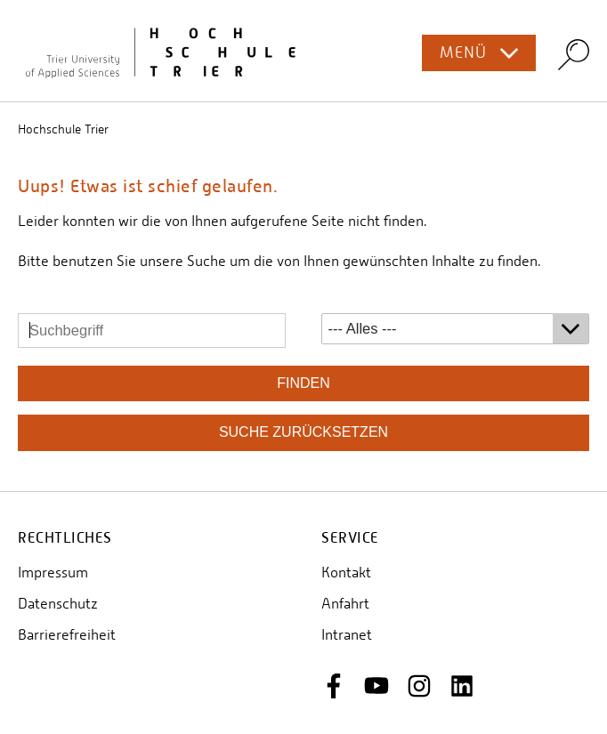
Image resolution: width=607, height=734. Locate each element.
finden (303, 383)
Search (573, 53)
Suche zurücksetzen (303, 432)
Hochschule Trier (63, 129)
